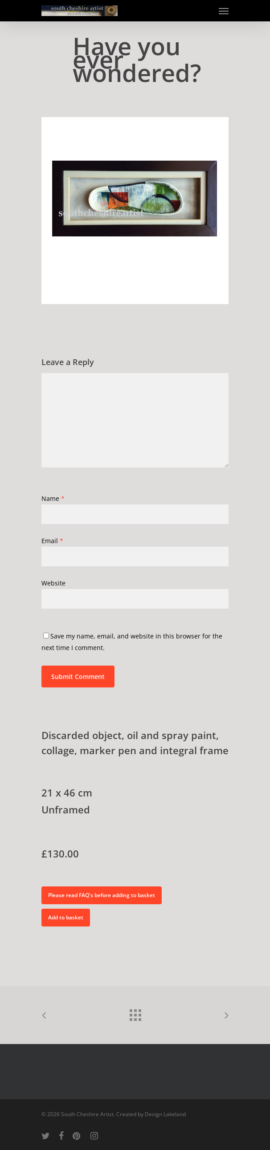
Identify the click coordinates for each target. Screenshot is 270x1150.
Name (53, 498)
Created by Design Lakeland (151, 1114)
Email (52, 540)
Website (53, 583)
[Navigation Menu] (224, 10)
